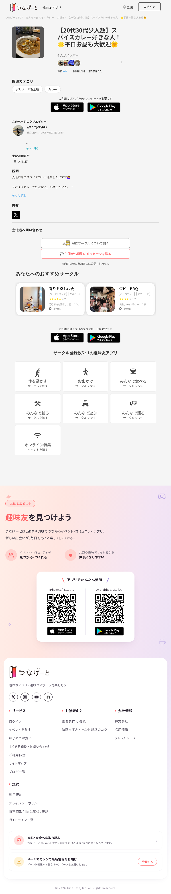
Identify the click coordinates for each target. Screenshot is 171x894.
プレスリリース (125, 738)
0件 (66, 71)
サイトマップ (18, 763)
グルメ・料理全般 (27, 89)
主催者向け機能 (74, 721)
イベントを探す (20, 729)
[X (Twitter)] (13, 697)
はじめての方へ (20, 738)
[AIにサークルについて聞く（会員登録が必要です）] (85, 243)
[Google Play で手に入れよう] (109, 631)
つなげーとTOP (14, 17)
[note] (48, 697)
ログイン (149, 6)
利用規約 (16, 794)
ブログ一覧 (17, 771)
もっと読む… (20, 195)
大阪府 (60, 17)
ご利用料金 (17, 755)
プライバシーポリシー (25, 803)
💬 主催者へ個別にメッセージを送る (85, 254)
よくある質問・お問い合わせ (29, 746)
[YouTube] (36, 697)
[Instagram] (24, 697)
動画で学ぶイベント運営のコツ (84, 729)
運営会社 (121, 721)
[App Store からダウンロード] (61, 631)
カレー (50, 17)
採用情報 (121, 729)
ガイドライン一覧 (21, 819)
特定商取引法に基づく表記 (29, 811)
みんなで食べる (34, 17)
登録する (147, 861)
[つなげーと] (29, 672)
